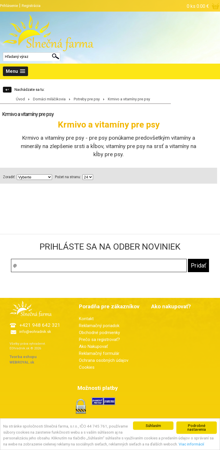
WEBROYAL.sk (22, 362)
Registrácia (31, 5)
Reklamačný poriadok (99, 325)
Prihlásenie (9, 5)
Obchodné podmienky (99, 332)
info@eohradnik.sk (35, 331)
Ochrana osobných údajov (103, 360)
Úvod (20, 99)
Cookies (87, 367)
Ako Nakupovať (93, 346)
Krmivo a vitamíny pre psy (129, 99)
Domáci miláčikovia (49, 99)
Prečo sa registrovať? (99, 339)
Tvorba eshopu (23, 357)
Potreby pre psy (87, 99)
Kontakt (86, 318)
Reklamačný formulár (99, 353)
